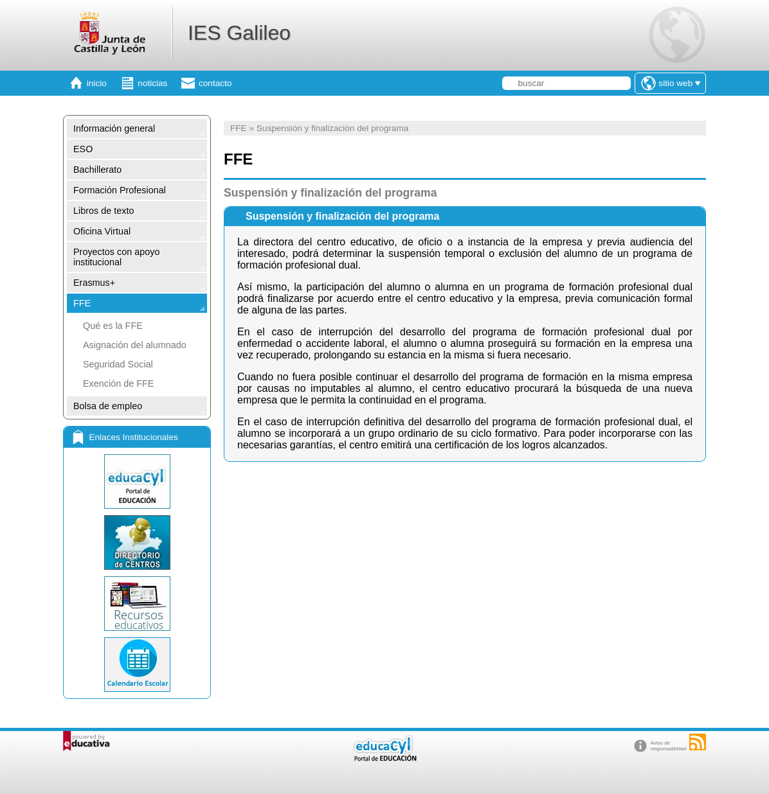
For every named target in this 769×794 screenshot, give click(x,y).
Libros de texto (103, 211)
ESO (83, 149)
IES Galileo (239, 32)
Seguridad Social (118, 364)
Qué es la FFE (113, 326)
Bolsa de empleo (107, 406)
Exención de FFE (118, 383)
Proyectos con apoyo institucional (116, 257)
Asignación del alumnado (134, 345)
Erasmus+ (94, 283)
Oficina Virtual (102, 231)
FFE (82, 303)
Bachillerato (97, 169)
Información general (114, 128)
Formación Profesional (119, 190)
